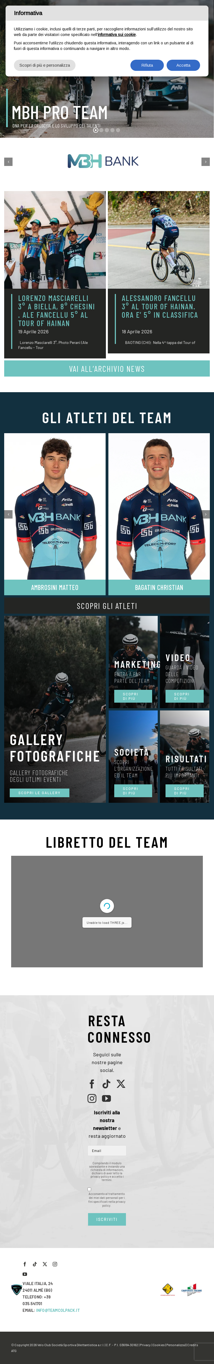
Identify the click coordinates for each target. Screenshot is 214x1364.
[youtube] (106, 1098)
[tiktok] (106, 1083)
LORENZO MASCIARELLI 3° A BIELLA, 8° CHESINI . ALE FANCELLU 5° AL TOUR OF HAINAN (56, 310)
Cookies (159, 1345)
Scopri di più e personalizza (45, 65)
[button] (8, 162)
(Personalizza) (175, 1345)
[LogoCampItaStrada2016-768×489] (191, 1285)
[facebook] (91, 1083)
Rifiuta (147, 65)
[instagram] (91, 1098)
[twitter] (120, 1083)
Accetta (183, 65)
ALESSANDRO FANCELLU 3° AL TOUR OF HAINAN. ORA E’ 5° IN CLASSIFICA (160, 310)
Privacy (145, 1345)
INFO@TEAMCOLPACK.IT (58, 1310)
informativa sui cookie (117, 34)
